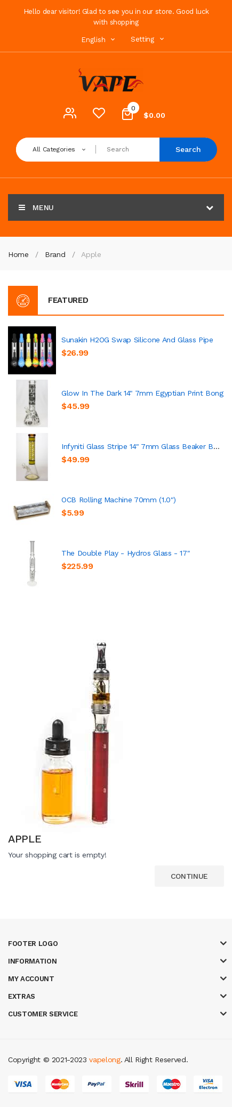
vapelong (104, 1059)
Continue (189, 876)
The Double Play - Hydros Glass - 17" (125, 553)
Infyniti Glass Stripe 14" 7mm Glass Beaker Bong (143, 446)
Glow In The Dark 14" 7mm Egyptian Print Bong (142, 393)
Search (188, 149)
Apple (91, 254)
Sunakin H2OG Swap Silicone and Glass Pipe (137, 339)
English (99, 40)
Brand (55, 254)
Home (18, 254)
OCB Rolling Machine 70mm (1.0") (118, 499)
